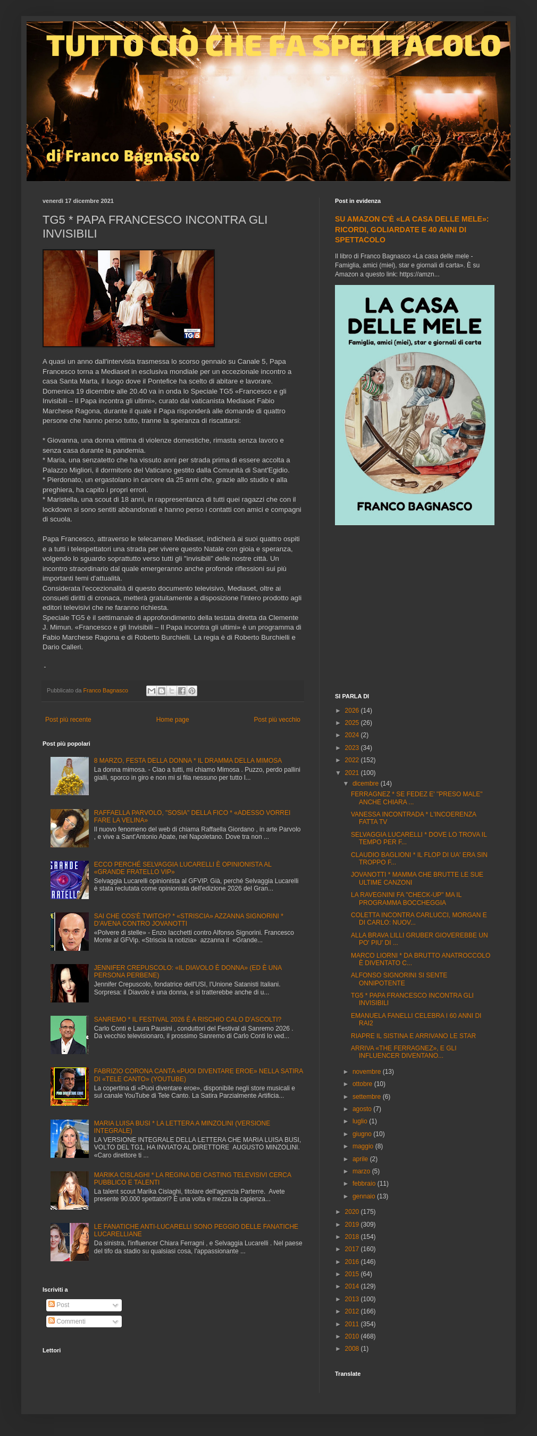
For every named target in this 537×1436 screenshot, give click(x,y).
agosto (363, 1109)
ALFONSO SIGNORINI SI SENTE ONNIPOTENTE (399, 979)
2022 (353, 760)
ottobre (363, 1084)
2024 (353, 735)
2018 (353, 1237)
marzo (362, 1171)
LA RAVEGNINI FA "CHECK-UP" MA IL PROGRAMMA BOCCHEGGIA (406, 898)
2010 (353, 1336)
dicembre (367, 783)
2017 (353, 1249)
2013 (353, 1299)
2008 (353, 1348)
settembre (368, 1096)
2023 (353, 748)
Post (58, 1305)
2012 (353, 1311)
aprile (361, 1159)
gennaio (365, 1196)
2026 (353, 710)
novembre (368, 1071)
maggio (364, 1146)
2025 (353, 723)
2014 (353, 1286)
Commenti (67, 1321)
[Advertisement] (414, 610)
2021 (353, 773)
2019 (353, 1224)
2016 (353, 1262)
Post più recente (68, 719)
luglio (361, 1121)
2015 (353, 1274)
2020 (353, 1211)
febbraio (365, 1183)
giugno (363, 1134)
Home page (172, 719)
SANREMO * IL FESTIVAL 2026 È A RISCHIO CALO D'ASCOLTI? (187, 1019)
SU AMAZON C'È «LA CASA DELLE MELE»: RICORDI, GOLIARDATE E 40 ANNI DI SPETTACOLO (412, 229)
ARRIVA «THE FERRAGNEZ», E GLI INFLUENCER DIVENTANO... (404, 1052)
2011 (353, 1324)
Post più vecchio (277, 719)
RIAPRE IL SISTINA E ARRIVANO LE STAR (413, 1036)
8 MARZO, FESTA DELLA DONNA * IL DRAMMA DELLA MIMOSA (188, 760)
